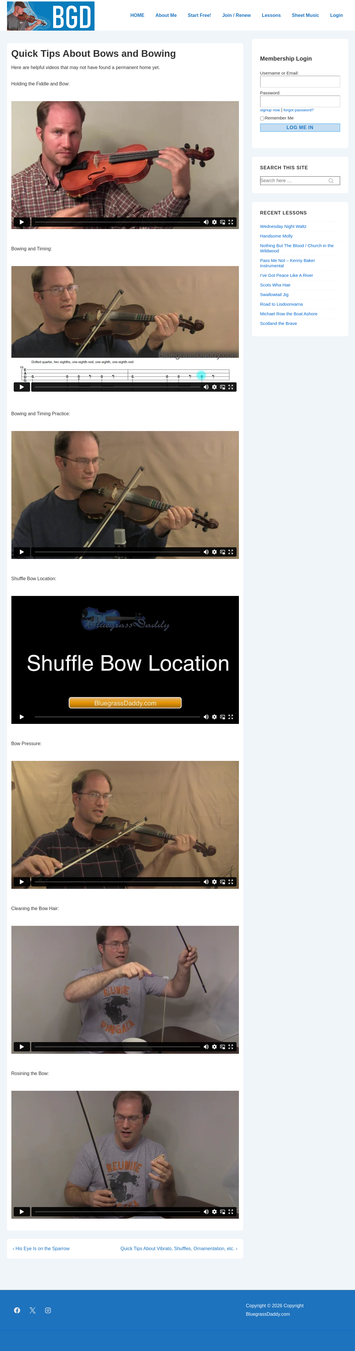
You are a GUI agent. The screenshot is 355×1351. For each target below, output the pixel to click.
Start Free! (199, 15)
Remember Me (277, 117)
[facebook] (17, 1310)
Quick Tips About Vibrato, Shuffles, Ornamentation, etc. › (178, 1248)
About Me (166, 15)
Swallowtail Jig (274, 294)
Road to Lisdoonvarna (281, 304)
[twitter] (32, 1310)
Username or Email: (279, 73)
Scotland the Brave (278, 323)
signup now (270, 110)
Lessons (271, 15)
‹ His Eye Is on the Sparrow (41, 1248)
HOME (137, 15)
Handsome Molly (276, 235)
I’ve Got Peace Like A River (286, 275)
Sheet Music (305, 15)
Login (336, 15)
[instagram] (48, 1310)
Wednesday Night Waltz (283, 226)
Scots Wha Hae (275, 284)
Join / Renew (236, 15)
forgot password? (299, 110)
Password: (270, 92)
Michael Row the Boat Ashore (289, 313)
